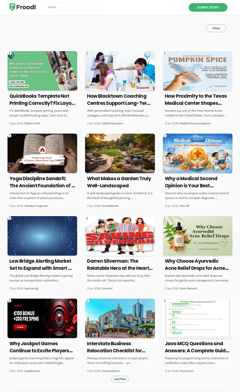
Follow (216, 28)
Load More (120, 379)
